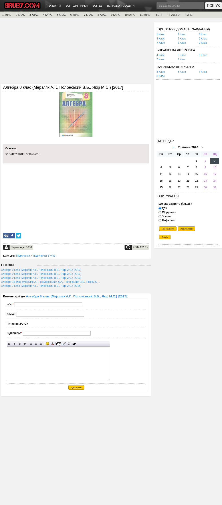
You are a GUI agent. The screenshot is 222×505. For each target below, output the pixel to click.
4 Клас (161, 38)
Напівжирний (9, 343)
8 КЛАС (102, 14)
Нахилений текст (14, 343)
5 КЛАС (61, 14)
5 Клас (182, 38)
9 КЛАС (115, 14)
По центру (36, 343)
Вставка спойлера (74, 343)
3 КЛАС (34, 14)
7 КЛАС (88, 14)
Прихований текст (58, 343)
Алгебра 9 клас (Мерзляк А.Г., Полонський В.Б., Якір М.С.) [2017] (41, 269)
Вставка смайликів (47, 343)
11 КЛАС (145, 14)
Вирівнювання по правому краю (41, 343)
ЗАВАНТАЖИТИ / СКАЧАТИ (22, 154)
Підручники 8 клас (44, 255)
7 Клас (161, 42)
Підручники (23, 255)
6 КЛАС (74, 14)
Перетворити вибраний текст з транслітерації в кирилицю (68, 343)
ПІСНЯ (159, 14)
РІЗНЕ (188, 14)
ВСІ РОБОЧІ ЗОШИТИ (121, 5)
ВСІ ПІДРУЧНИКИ (76, 5)
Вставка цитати (63, 343)
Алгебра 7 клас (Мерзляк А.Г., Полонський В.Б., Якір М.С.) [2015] (41, 285)
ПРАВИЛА (174, 14)
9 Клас (203, 42)
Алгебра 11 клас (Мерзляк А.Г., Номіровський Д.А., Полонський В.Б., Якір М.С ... (50, 281)
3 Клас (203, 34)
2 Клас (182, 34)
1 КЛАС (6, 14)
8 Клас (182, 42)
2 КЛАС (20, 14)
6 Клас (203, 38)
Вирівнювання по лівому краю (31, 343)
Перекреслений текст (24, 343)
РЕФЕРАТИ (54, 5)
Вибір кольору (52, 343)
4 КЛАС (47, 14)
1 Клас (161, 34)
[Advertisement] (76, 53)
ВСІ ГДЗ (97, 5)
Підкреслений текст (19, 343)
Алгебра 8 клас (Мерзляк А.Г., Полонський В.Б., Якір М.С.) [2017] (76, 296)
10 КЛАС (130, 14)
